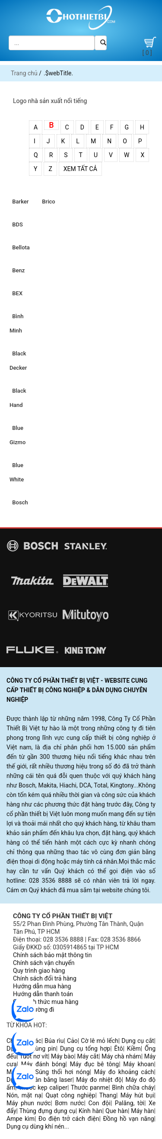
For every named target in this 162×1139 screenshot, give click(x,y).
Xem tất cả (80, 168)
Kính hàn (90, 1110)
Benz (17, 270)
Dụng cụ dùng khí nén (35, 1126)
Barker (19, 201)
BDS (16, 224)
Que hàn (116, 1110)
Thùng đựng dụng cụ (47, 1110)
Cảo (72, 1040)
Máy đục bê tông (94, 1064)
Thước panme (90, 1087)
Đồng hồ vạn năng (128, 1118)
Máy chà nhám (121, 1056)
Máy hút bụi (137, 1095)
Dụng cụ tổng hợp (85, 1048)
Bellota (20, 247)
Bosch (19, 502)
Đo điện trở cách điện (68, 1118)
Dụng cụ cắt (137, 1040)
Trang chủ (24, 73)
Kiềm (134, 1048)
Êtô (118, 1048)
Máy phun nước (28, 1103)
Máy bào (62, 1056)
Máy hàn (142, 1110)
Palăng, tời (129, 1103)
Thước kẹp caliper (43, 1087)
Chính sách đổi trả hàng (44, 978)
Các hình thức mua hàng (45, 1001)
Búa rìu (54, 1040)
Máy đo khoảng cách (124, 1071)
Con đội (100, 1103)
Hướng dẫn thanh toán (43, 994)
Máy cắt (88, 1056)
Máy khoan (138, 1064)
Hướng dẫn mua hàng (42, 986)
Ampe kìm (20, 1118)
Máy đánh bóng (43, 1064)
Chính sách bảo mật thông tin (52, 955)
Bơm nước (69, 1103)
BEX (16, 293)
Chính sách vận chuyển (44, 962)
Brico (47, 201)
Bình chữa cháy (133, 1087)
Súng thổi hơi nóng (62, 1071)
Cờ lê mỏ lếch (99, 1040)
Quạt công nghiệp (70, 1095)
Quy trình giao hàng (39, 970)
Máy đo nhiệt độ (99, 1079)
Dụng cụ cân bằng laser (39, 1079)
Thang (107, 1095)
